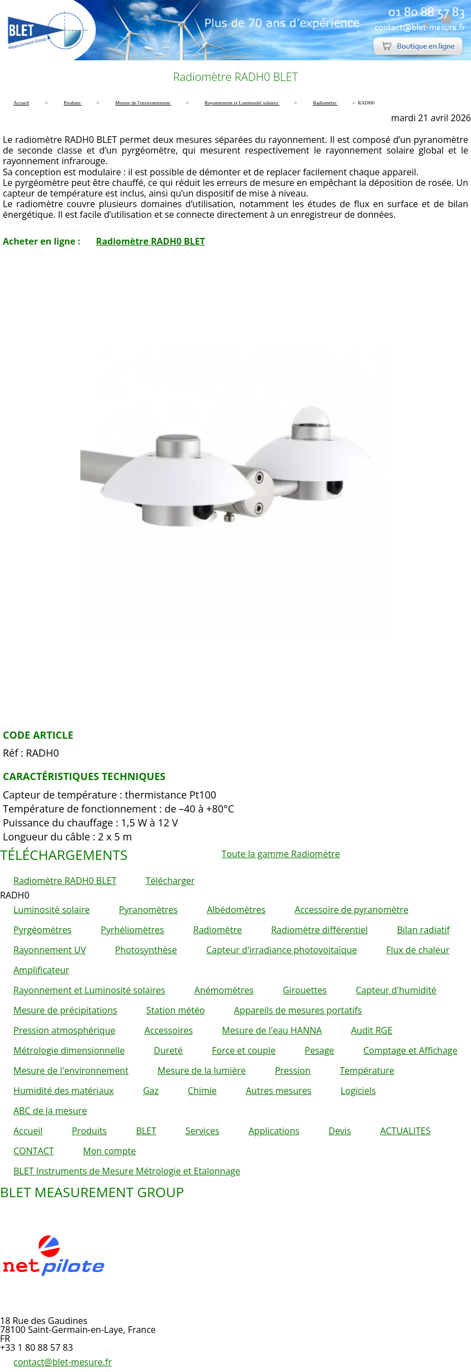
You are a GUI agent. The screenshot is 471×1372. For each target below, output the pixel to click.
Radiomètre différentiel (319, 930)
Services (202, 1131)
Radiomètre (217, 930)
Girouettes (305, 990)
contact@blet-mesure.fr (62, 1362)
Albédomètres (236, 909)
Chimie (202, 1090)
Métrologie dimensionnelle (69, 1050)
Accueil (27, 1131)
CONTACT (33, 1151)
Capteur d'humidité (396, 990)
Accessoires (169, 1030)
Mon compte (109, 1151)
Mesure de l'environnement (71, 1070)
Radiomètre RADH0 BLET (150, 241)
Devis (340, 1131)
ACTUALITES (405, 1131)
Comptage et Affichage (410, 1050)
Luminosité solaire (51, 909)
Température (367, 1070)
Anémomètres (224, 990)
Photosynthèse (146, 950)
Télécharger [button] (170, 880)
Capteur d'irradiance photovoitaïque (281, 950)
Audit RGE (371, 1030)
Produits (89, 1131)
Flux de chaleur (417, 950)
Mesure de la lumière (202, 1070)
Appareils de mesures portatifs (298, 1010)
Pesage (319, 1050)
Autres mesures (278, 1090)
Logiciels (357, 1090)
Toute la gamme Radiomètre (281, 854)
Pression (293, 1070)
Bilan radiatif (423, 930)
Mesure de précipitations (65, 1010)
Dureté (168, 1050)
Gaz (151, 1090)
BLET (146, 1131)
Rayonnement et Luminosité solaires (89, 990)
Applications (274, 1131)
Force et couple (243, 1050)
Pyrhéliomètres (132, 930)
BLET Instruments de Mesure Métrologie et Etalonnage (126, 1171)
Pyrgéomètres (42, 930)
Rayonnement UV (49, 950)
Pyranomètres (148, 909)
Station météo (175, 1010)
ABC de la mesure (50, 1111)
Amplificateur (41, 970)
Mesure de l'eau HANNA (272, 1030)
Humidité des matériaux (63, 1090)
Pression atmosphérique (64, 1030)
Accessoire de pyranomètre (351, 909)
